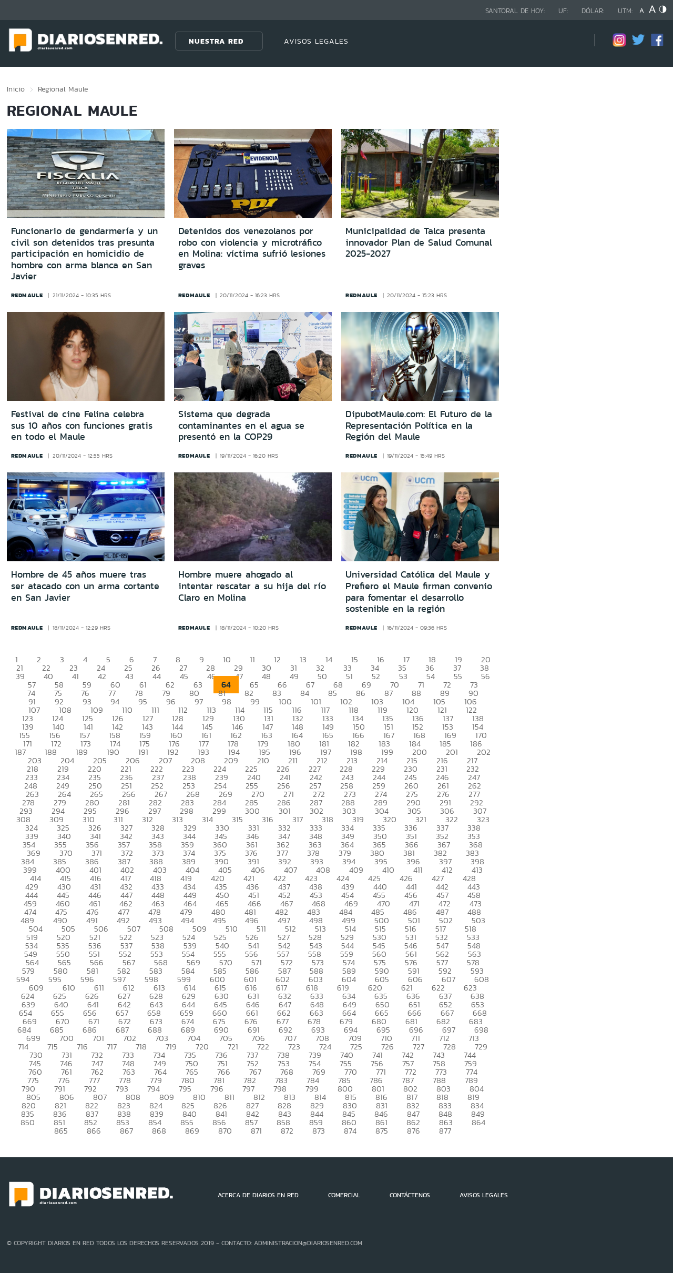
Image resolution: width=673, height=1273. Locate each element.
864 (478, 1122)
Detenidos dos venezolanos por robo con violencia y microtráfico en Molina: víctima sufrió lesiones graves (251, 248)
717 (112, 1046)
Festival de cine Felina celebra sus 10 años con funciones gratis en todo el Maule (81, 425)
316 (267, 819)
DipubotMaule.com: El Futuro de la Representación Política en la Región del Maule (418, 425)
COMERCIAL (344, 1195)
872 (287, 1130)
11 (252, 659)
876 (413, 1130)
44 (156, 676)
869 (192, 1130)
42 (102, 676)
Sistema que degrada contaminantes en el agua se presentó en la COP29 (241, 425)
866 (94, 1130)
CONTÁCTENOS (410, 1195)
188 (51, 751)
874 (350, 1130)
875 (381, 1130)
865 (61, 1130)
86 (360, 693)
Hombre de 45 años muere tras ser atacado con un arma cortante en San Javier (85, 586)
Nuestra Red (216, 41)
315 (237, 819)
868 (159, 1130)
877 (445, 1130)
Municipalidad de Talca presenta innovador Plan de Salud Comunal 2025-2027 (418, 242)
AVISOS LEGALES (316, 41)
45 (184, 676)
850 (28, 1122)
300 (252, 810)
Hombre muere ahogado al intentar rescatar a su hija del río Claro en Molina (252, 586)
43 (129, 676)
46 (211, 676)
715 (52, 1046)
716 (82, 1046)
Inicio (16, 89)
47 (239, 676)
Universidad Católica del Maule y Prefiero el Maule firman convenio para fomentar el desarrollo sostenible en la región (418, 591)
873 (318, 1130)
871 (256, 1130)
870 (225, 1130)
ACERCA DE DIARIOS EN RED (258, 1195)
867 (126, 1130)
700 (66, 1038)
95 (142, 701)
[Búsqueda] (570, 41)
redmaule (27, 295)
